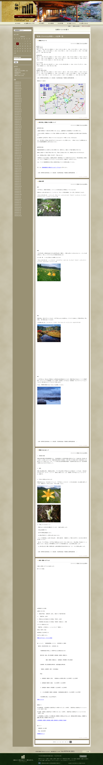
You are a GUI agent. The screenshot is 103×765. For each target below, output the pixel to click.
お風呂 (47, 758)
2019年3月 (17, 137)
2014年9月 (17, 188)
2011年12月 (17, 215)
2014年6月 (17, 191)
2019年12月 (17, 126)
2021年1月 (17, 116)
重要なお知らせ (18, 75)
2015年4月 (17, 179)
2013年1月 (17, 206)
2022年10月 (17, 101)
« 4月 (15, 53)
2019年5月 (17, 134)
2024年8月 (17, 90)
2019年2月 (17, 139)
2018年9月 (17, 145)
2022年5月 (17, 103)
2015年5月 (17, 178)
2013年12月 (17, 199)
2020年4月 (17, 124)
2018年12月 (17, 140)
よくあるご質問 (41, 760)
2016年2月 (17, 173)
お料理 (54, 758)
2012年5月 (17, 209)
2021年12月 (17, 109)
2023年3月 (17, 96)
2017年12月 (17, 155)
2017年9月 (17, 158)
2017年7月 (17, 160)
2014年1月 (17, 197)
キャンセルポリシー (65, 760)
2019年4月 (17, 135)
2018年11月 (17, 142)
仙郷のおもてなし (41, 758)
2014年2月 (17, 196)
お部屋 (51, 758)
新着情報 (17, 72)
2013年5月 (17, 202)
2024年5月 (17, 91)
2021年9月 (17, 113)
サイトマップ (72, 760)
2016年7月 (17, 171)
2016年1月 (17, 175)
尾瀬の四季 (41, 181)
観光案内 (78, 758)
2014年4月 (17, 194)
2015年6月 (17, 176)
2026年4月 (17, 82)
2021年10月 (17, 111)
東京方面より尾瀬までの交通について (47, 122)
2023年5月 (17, 93)
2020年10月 (17, 119)
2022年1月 (17, 108)
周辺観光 (17, 69)
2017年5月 (17, 161)
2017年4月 (17, 163)
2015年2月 (17, 183)
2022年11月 (17, 100)
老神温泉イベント (19, 73)
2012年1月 (17, 214)
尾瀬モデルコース (43, 40)
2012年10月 (17, 207)
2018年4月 (17, 152)
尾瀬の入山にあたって (44, 450)
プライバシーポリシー (55, 760)
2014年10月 (17, 186)
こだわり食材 (73, 758)
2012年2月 (17, 212)
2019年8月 (17, 131)
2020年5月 (17, 122)
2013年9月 (17, 201)
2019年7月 (17, 132)
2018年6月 (17, 148)
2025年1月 (17, 87)
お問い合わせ (47, 760)
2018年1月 (17, 153)
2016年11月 (17, 168)
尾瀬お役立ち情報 (66, 758)
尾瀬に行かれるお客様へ (82, 43)
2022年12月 (17, 98)
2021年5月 (17, 114)
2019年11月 (17, 127)
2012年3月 (17, 210)
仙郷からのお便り (76, 26)
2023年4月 (17, 95)
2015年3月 (17, 181)
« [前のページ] (57, 742)
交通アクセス (59, 758)
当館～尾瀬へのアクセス (44, 560)
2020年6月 (17, 121)
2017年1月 (17, 165)
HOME (69, 26)
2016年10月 (17, 170)
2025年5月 (17, 83)
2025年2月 (17, 85)
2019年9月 (17, 129)
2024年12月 (17, 88)
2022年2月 (17, 106)
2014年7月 (17, 189)
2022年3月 (17, 104)
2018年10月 (17, 144)
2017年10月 (17, 157)
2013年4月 (17, 204)
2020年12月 (17, 118)
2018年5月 (17, 150)
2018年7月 (17, 147)
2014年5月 (17, 192)
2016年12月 (17, 166)
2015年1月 (17, 184)
